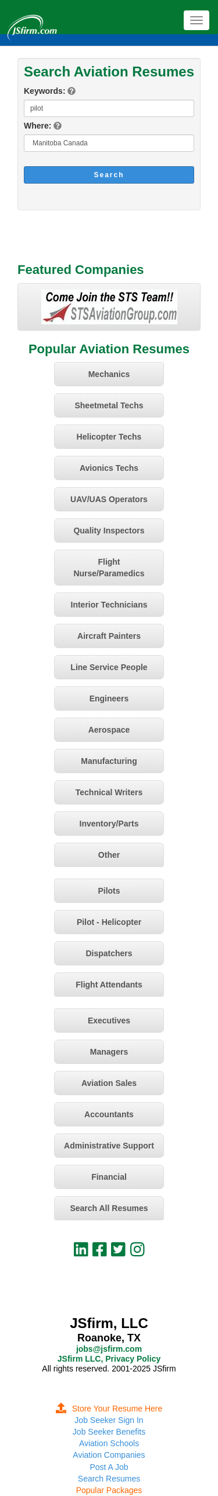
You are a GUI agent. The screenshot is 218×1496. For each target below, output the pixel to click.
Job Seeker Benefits (109, 1431)
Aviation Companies (109, 1455)
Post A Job (109, 1467)
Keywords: (45, 91)
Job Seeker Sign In (108, 1420)
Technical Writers (109, 792)
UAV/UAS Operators (109, 499)
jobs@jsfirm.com (109, 1349)
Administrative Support (109, 1145)
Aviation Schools (109, 1443)
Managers (109, 1051)
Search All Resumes (109, 1208)
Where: (37, 125)
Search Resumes (109, 1478)
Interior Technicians (109, 604)
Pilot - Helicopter (109, 922)
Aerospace (109, 729)
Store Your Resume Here (109, 1408)
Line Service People (108, 667)
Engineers (109, 698)
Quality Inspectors (108, 530)
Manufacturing (109, 761)
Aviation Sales (109, 1083)
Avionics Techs (109, 468)
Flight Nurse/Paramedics (108, 567)
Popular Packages (109, 1490)
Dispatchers (108, 953)
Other (109, 854)
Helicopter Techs (109, 436)
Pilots (109, 890)
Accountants (109, 1114)
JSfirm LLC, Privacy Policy (109, 1358)
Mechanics (109, 374)
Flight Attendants (109, 984)
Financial (109, 1177)
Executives (109, 1020)
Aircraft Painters (109, 636)
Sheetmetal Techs (108, 405)
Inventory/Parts (109, 823)
